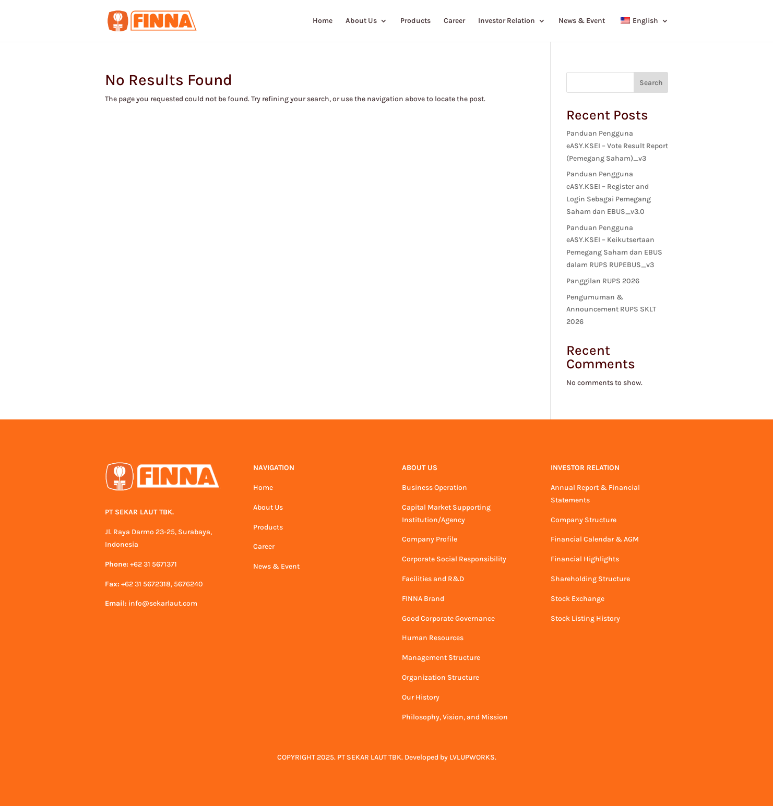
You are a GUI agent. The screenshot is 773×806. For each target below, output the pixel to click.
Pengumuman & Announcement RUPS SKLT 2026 (611, 310)
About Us (361, 21)
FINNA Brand (423, 598)
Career (454, 21)
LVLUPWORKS (472, 757)
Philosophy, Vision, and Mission (455, 717)
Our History (420, 697)
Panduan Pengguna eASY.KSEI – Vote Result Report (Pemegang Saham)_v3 (617, 146)
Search (651, 82)
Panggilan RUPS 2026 (602, 280)
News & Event (581, 21)
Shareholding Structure (590, 578)
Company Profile (429, 539)
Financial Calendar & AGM (595, 539)
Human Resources (432, 637)
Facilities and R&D (433, 578)
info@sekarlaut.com (162, 603)
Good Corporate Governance (448, 618)
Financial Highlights (585, 559)
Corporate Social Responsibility (454, 559)
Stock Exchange (577, 598)
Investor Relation (506, 21)
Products (415, 21)
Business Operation (434, 487)
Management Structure (441, 657)
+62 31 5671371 (153, 564)
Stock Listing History (585, 618)
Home (322, 21)
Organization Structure (440, 677)
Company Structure (583, 519)
